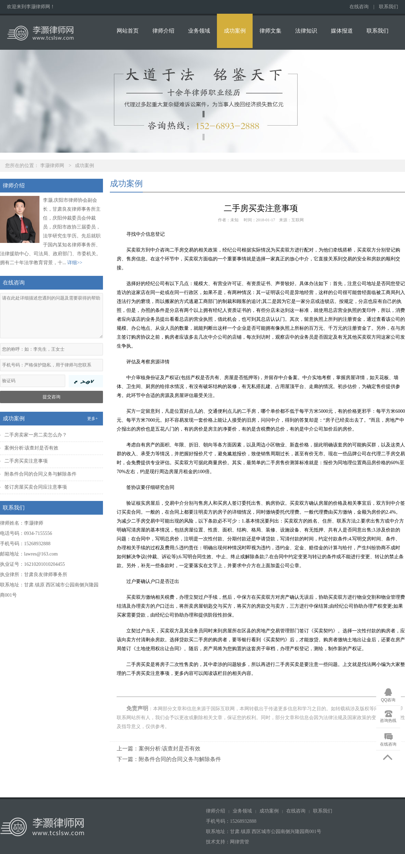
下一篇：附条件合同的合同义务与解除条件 (169, 759)
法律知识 (306, 31)
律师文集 (270, 31)
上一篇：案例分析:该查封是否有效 (158, 748)
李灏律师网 (52, 165)
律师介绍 (163, 31)
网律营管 (239, 841)
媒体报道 (342, 31)
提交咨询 (51, 396)
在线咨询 (359, 6)
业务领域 (199, 31)
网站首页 (128, 31)
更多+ (92, 418)
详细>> (74, 262)
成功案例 (235, 31)
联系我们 (388, 6)
